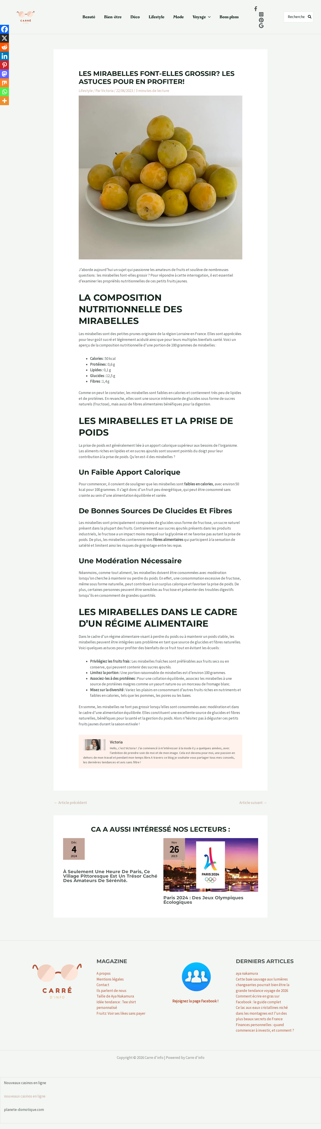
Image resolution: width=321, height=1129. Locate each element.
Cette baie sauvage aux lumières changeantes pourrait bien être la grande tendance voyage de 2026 (262, 985)
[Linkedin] (4, 56)
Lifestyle (156, 17)
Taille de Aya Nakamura (115, 996)
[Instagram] (261, 14)
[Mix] (4, 82)
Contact (103, 984)
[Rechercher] (310, 17)
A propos (104, 973)
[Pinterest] (4, 65)
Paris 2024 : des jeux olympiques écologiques (203, 900)
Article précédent (70, 802)
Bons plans (229, 17)
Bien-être (112, 17)
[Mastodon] (4, 73)
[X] (4, 38)
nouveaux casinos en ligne (24, 1096)
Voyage (202, 17)
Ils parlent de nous (111, 990)
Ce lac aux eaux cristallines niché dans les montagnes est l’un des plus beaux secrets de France (262, 1013)
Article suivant (253, 802)
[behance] (261, 20)
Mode (178, 17)
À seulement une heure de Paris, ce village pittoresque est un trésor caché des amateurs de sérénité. (110, 876)
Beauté (88, 17)
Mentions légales (110, 979)
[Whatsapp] (4, 91)
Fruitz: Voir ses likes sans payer (121, 1013)
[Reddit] (4, 47)
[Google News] (261, 25)
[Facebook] (255, 8)
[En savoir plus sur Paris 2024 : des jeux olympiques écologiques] (210, 864)
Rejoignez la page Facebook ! (195, 1001)
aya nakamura (247, 973)
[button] (208, 17)
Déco (135, 17)
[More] (4, 100)
